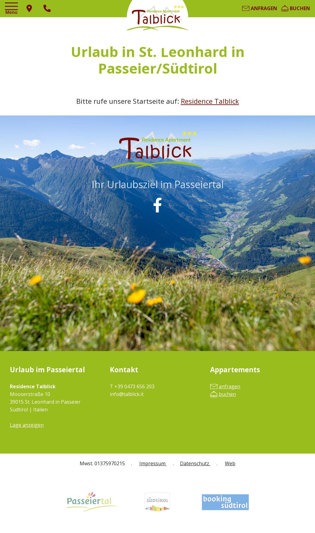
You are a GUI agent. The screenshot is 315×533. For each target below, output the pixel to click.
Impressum (153, 463)
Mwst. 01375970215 (102, 463)
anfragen (259, 8)
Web (230, 463)
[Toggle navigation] (12, 8)
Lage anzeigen (27, 425)
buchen (295, 8)
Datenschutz (195, 463)
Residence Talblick (210, 101)
